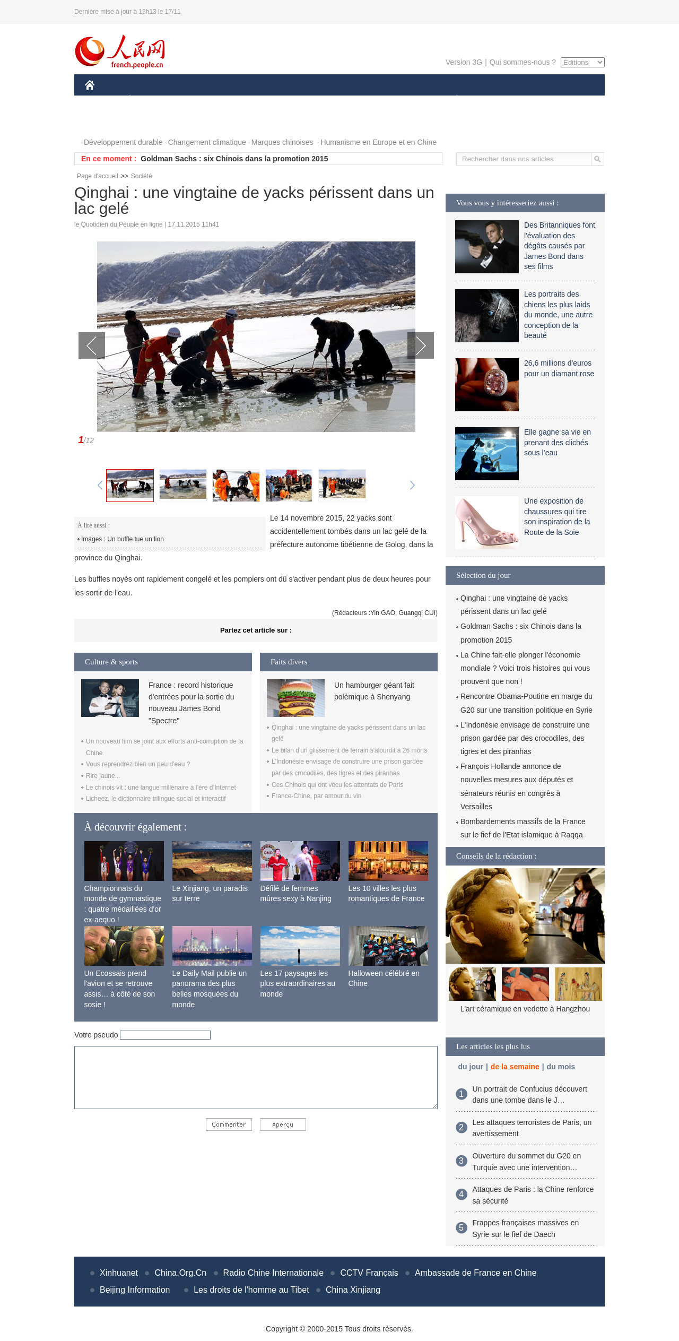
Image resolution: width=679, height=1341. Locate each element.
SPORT (494, 100)
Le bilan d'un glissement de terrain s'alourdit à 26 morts (349, 750)
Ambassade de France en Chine (475, 1272)
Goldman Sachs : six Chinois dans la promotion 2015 (234, 158)
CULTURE (336, 100)
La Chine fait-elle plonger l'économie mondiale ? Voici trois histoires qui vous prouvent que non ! (525, 668)
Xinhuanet (119, 1272)
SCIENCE (289, 100)
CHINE (103, 100)
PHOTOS (106, 121)
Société (141, 176)
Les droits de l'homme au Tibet (251, 1289)
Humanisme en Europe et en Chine (378, 142)
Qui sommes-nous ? (523, 62)
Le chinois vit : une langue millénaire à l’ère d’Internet (161, 787)
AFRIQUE (242, 100)
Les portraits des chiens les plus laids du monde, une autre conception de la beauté (558, 315)
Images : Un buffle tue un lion (122, 539)
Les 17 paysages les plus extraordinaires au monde (298, 983)
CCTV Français (369, 1272)
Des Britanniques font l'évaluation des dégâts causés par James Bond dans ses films (559, 246)
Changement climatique (207, 142)
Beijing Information (135, 1289)
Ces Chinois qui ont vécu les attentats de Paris (337, 785)
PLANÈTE (451, 100)
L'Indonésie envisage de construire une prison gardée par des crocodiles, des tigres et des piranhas (524, 738)
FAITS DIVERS (394, 100)
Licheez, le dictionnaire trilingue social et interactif (155, 798)
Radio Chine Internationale (273, 1272)
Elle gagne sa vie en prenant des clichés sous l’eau (557, 442)
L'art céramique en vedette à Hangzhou (525, 1009)
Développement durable (123, 142)
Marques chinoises (282, 142)
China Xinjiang (353, 1289)
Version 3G (464, 62)
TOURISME (539, 100)
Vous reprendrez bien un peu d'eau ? (138, 764)
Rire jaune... (103, 776)
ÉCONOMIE (149, 100)
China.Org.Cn (180, 1272)
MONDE (197, 100)
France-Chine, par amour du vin (316, 796)
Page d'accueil (97, 176)
